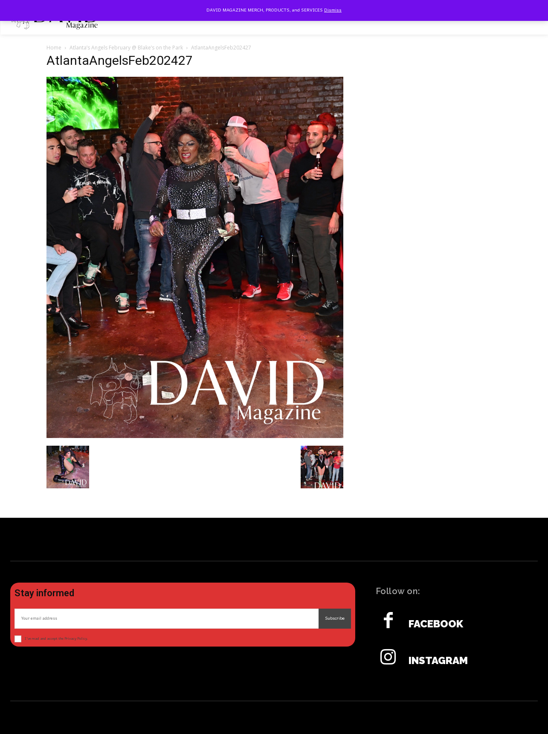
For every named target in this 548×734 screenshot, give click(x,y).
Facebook (436, 624)
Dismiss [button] (333, 10)
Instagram (438, 661)
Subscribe (335, 618)
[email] (166, 619)
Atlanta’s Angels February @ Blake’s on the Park (126, 47)
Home (53, 47)
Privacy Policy (75, 639)
